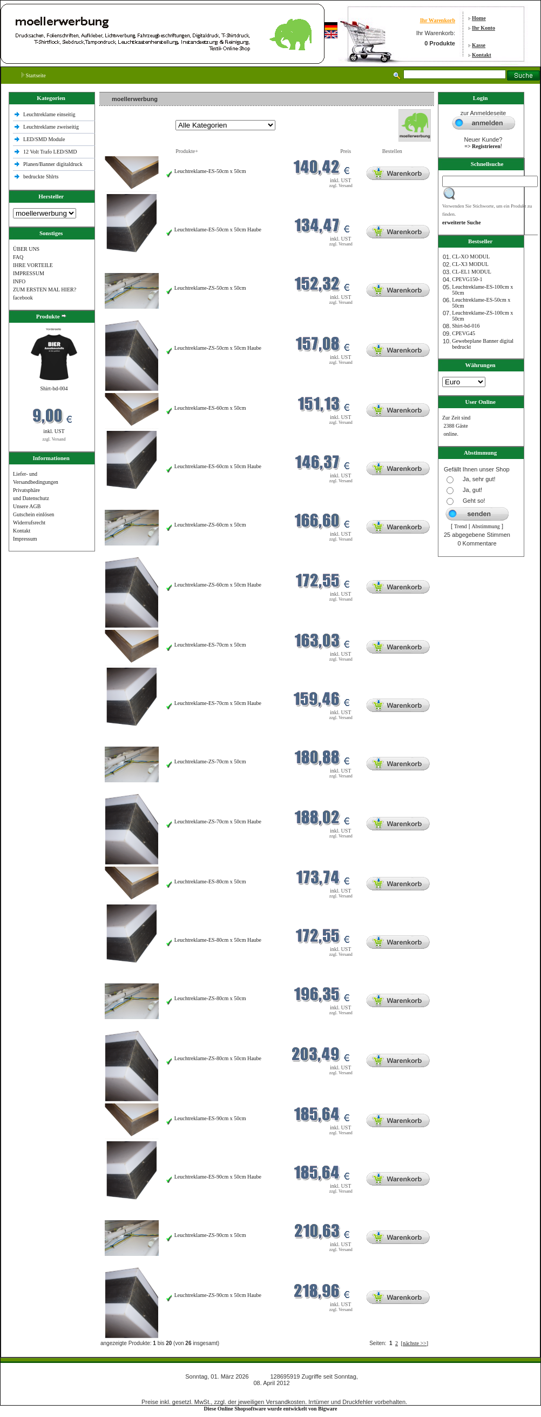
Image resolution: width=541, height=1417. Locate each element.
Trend (460, 526)
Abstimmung (486, 526)
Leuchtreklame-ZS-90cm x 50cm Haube (217, 1295)
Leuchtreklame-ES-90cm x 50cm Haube (217, 1177)
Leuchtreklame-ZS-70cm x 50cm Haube (217, 821)
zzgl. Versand (54, 439)
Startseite (34, 75)
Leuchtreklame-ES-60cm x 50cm (210, 408)
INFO (19, 281)
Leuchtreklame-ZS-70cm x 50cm (210, 761)
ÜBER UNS (26, 249)
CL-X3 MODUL (470, 264)
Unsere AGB (26, 506)
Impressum (25, 539)
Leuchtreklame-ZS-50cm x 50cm (210, 288)
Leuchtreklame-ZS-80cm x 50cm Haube (217, 1058)
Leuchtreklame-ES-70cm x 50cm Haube (217, 703)
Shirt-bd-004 (53, 388)
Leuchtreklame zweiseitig (51, 127)
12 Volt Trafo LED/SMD (50, 152)
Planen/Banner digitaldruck (53, 164)
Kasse (478, 45)
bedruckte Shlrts (40, 176)
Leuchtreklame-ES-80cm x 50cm (210, 881)
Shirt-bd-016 (465, 326)
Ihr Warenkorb (437, 20)
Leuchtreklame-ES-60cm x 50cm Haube (217, 466)
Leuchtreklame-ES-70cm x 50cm (210, 645)
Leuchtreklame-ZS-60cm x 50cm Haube (217, 585)
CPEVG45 (463, 333)
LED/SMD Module (44, 139)
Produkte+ (186, 151)
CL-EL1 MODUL (471, 272)
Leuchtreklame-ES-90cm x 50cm (210, 1118)
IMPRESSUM (28, 273)
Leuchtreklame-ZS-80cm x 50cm (210, 998)
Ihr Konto (483, 28)
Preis (345, 151)
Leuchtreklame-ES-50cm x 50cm (210, 171)
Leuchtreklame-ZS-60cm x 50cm (210, 525)
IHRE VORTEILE (33, 265)
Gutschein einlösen (33, 514)
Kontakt (481, 55)
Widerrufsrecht (29, 522)
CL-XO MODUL (471, 257)
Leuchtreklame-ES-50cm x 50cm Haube (217, 229)
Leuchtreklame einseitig (50, 114)
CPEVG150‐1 (467, 279)
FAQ (18, 257)
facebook (23, 298)
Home (479, 18)
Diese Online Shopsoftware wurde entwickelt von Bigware (270, 1409)
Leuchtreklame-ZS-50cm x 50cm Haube (217, 348)
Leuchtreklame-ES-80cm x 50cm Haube (217, 940)
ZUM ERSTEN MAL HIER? (44, 289)
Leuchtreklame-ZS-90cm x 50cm (210, 1235)
